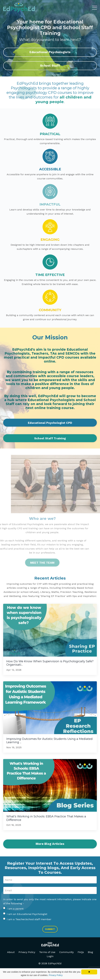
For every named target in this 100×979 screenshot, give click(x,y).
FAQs (81, 952)
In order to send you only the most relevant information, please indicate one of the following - (50, 901)
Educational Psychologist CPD (50, 422)
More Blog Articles (50, 844)
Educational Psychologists (50, 52)
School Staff (50, 65)
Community (66, 952)
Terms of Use (47, 952)
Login (50, 956)
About (11, 952)
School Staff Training (50, 438)
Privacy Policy (27, 952)
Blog (90, 952)
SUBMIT (50, 929)
